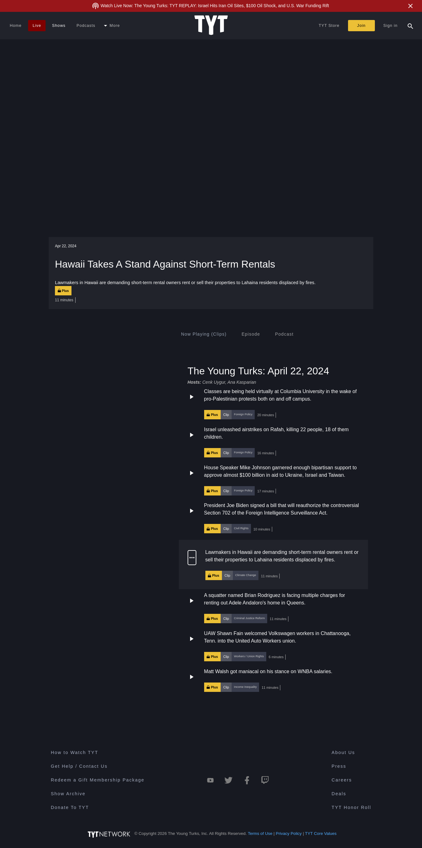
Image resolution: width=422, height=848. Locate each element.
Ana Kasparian (242, 382)
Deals (338, 793)
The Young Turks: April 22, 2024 (258, 370)
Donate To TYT (70, 807)
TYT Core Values (320, 833)
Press (338, 766)
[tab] (204, 334)
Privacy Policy (289, 833)
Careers (341, 779)
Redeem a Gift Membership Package (98, 779)
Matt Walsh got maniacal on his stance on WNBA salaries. (268, 671)
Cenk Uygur (213, 382)
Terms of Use (260, 833)
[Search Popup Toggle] (410, 25)
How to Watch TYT (74, 752)
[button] (273, 404)
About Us (343, 752)
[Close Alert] (410, 6)
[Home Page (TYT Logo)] (211, 26)
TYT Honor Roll (351, 807)
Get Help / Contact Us (79, 766)
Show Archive (68, 793)
